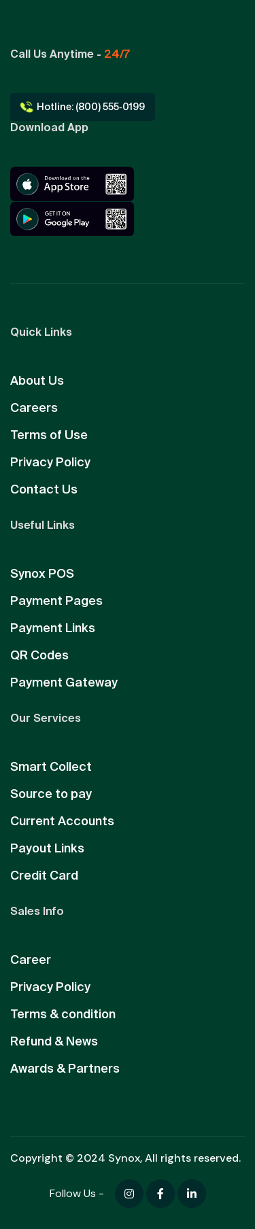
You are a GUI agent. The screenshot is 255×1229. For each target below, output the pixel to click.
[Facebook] (129, 1193)
